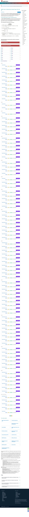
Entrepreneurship (24, 50)
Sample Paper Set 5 (4, 89)
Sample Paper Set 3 (4, 127)
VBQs (2, 508)
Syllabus (3, 501)
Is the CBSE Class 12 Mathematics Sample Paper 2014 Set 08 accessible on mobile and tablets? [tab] (10, 495)
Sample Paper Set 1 (4, 104)
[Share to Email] (11, 425)
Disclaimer (17, 504)
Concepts (3, 505)
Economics (24, 48)
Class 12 (6, 6)
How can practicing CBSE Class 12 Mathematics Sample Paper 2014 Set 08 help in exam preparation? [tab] (10, 493)
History (23, 61)
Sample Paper (3, 74)
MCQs (3, 509)
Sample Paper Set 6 (4, 85)
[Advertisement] (14, 12)
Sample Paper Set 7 (4, 224)
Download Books (4, 504)
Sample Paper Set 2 (4, 100)
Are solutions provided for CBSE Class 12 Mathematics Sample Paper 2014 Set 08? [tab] (10, 490)
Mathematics (8, 6)
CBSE (4, 6)
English (23, 55)
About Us (17, 501)
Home (1, 6)
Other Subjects (24, 66)
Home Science (24, 60)
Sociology (24, 72)
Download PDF (19, 21)
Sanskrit (23, 71)
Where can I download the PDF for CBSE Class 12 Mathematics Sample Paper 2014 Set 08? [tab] (10, 487)
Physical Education (25, 54)
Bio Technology (24, 43)
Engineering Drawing (25, 49)
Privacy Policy (17, 505)
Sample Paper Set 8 (4, 220)
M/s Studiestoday (7, 515)
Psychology (24, 70)
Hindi (23, 59)
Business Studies (24, 44)
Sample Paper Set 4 (4, 151)
